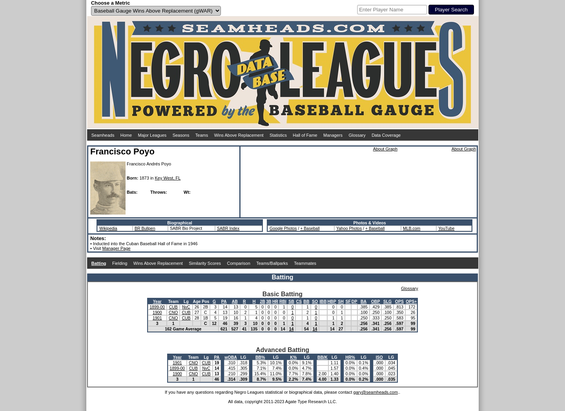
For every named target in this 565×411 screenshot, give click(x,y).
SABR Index (228, 228)
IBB (322, 301)
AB (235, 301)
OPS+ (411, 301)
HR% (350, 357)
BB (306, 301)
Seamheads (103, 135)
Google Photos (283, 228)
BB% (260, 357)
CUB (173, 307)
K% (293, 357)
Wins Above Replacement (239, 135)
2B (262, 301)
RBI (282, 301)
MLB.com (411, 228)
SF (347, 301)
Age (197, 301)
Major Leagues (152, 135)
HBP (332, 301)
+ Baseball (309, 228)
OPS (399, 301)
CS (299, 301)
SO (315, 301)
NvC (186, 307)
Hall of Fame (305, 135)
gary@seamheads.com (376, 392)
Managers (333, 135)
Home (126, 135)
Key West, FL (168, 178)
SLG (387, 301)
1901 (157, 318)
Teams (201, 135)
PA (224, 301)
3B (268, 301)
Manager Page (116, 248)
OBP (375, 301)
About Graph (385, 149)
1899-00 (157, 307)
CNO (173, 312)
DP (354, 301)
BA (363, 301)
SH (341, 301)
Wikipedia (108, 228)
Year (157, 301)
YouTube (446, 228)
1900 (157, 312)
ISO (379, 357)
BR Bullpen (145, 228)
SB (291, 301)
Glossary (356, 135)
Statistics (278, 135)
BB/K (322, 357)
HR (275, 301)
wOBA (230, 357)
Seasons (181, 135)
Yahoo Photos (349, 228)
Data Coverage (386, 135)
